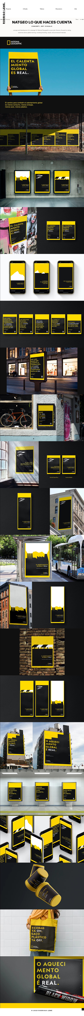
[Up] (83, 1009)
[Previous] (8, 19)
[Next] (76, 19)
